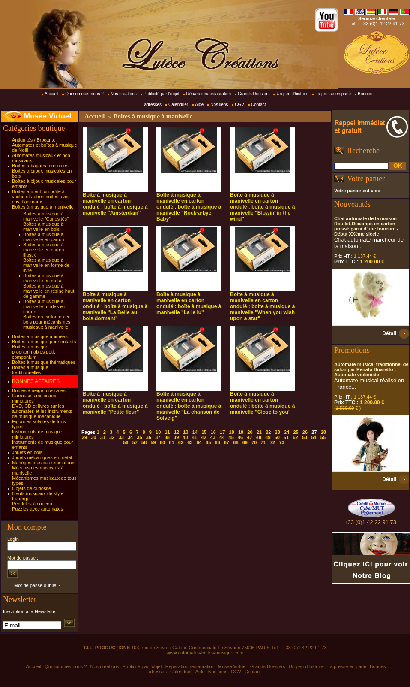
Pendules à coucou (32, 503)
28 (323, 432)
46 (240, 437)
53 (304, 437)
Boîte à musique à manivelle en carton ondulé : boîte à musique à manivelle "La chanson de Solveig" (188, 406)
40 (185, 437)
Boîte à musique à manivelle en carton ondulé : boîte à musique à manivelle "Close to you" (262, 403)
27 (314, 432)
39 (176, 437)
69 (245, 442)
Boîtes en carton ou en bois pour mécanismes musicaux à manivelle (47, 322)
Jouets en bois (27, 452)
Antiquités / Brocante (34, 139)
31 (102, 437)
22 (268, 432)
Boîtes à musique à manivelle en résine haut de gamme (48, 291)
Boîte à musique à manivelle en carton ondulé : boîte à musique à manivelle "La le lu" (188, 303)
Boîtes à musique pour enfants (44, 341)
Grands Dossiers (253, 93)
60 (162, 442)
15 (203, 432)
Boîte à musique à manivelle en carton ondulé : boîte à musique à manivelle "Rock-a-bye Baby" (188, 207)
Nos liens (219, 104)
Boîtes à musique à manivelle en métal (43, 278)
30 (93, 437)
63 (189, 442)
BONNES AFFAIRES (36, 381)
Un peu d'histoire (292, 93)
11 (167, 432)
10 (158, 432)
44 (221, 437)
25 (295, 432)
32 (111, 437)
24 (286, 432)
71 (263, 442)
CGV (239, 104)
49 (267, 437)
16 (213, 432)
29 (84, 437)
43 (212, 437)
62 (180, 442)
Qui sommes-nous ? (84, 93)
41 (194, 437)
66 (217, 442)
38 (167, 437)
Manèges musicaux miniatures (44, 462)
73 (281, 442)
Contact (258, 104)
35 (139, 437)
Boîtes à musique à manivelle (43, 206)
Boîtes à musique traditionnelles (30, 370)
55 (323, 437)
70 (254, 442)
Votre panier (366, 178)
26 (305, 432)
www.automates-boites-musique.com (205, 652)
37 (157, 437)
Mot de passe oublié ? (37, 585)
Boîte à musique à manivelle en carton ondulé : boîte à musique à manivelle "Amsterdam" (115, 204)
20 (249, 432)
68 (235, 442)
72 (272, 442)
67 (226, 442)
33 (121, 437)
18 (231, 432)
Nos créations (124, 93)
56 (125, 442)
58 (144, 442)
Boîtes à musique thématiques (43, 362)
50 (277, 437)
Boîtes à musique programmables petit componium (33, 352)
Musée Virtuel (47, 116)
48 (258, 437)
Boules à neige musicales (39, 390)
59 (153, 442)
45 (231, 437)
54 (313, 437)
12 (176, 432)
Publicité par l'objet (162, 93)
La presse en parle (333, 93)
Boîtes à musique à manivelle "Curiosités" (46, 216)
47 (249, 437)
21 (259, 432)
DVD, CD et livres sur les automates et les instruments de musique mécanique (42, 411)
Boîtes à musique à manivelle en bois (43, 226)
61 (171, 442)
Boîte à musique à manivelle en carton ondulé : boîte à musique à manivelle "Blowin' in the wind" (262, 207)
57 (135, 442)
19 (240, 432)
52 (295, 437)
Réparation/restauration (208, 93)
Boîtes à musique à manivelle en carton (43, 237)
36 (148, 437)
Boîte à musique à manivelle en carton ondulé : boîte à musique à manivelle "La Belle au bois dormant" (115, 306)
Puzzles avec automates (37, 508)
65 (208, 442)
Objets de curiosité (31, 488)
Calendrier (178, 104)
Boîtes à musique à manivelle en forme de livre (46, 265)
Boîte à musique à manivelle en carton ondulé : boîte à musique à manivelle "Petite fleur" (115, 403)
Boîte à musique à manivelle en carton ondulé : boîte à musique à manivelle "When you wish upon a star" (262, 306)
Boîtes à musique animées (40, 336)
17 (222, 432)
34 (130, 437)
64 (199, 442)
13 (185, 432)
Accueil (51, 93)
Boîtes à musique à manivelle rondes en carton (44, 306)
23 (277, 432)
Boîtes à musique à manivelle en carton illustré (43, 249)
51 (286, 437)
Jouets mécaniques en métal (42, 457)
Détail (389, 333)
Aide (199, 104)
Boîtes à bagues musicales (40, 165)
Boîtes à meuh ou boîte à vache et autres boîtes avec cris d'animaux (41, 196)
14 (195, 432)
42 (203, 437)
